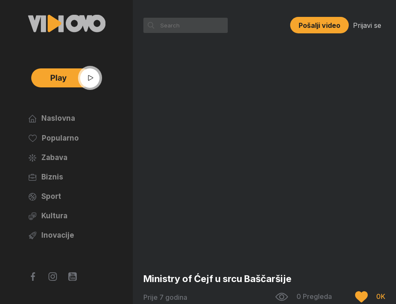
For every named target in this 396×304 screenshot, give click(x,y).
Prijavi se (367, 25)
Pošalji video (319, 25)
